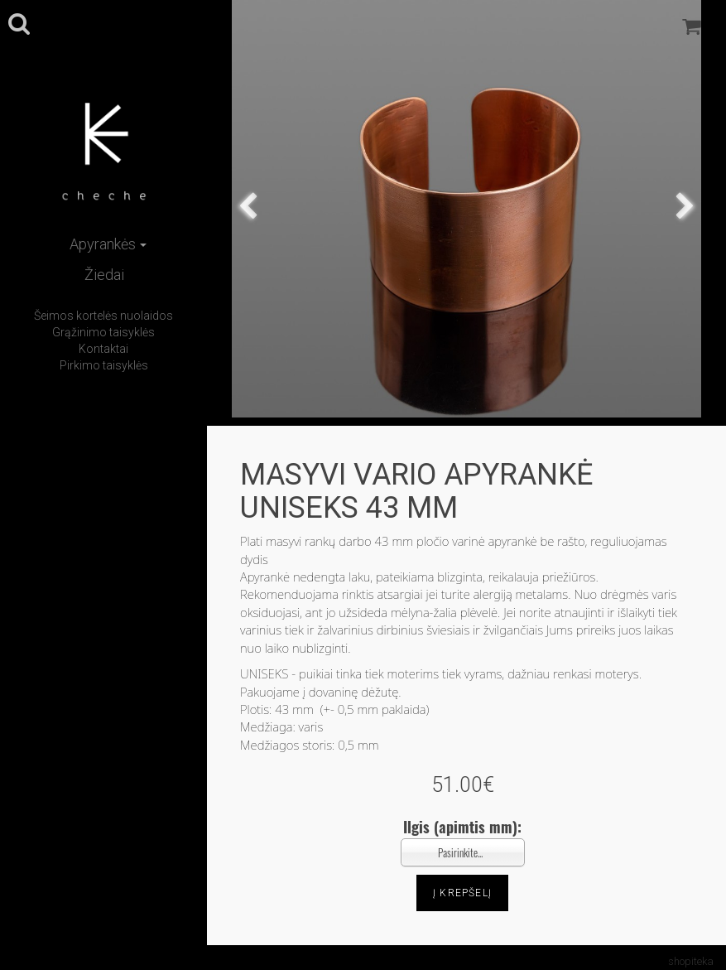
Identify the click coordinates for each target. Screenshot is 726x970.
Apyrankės (108, 244)
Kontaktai (103, 348)
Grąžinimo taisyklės (103, 332)
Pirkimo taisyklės (104, 365)
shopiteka (691, 961)
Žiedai (104, 274)
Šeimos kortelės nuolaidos (103, 315)
